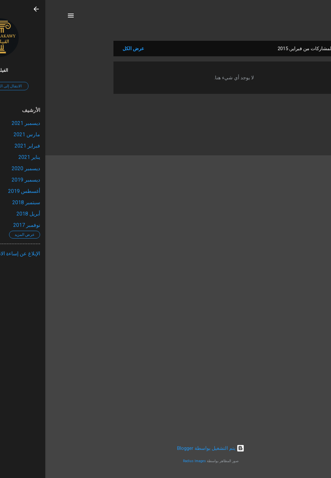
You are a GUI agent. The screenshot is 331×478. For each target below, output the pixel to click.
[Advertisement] (42, 138)
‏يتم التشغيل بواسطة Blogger (165, 448)
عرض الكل (88, 48)
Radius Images (149, 461)
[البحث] (305, 18)
